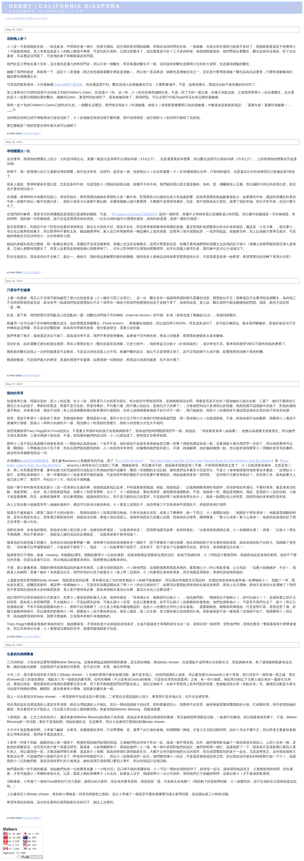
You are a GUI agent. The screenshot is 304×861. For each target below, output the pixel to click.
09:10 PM (27, 133)
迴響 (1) (37, 133)
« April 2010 (11, 18)
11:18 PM (27, 637)
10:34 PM (27, 818)
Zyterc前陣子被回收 (67, 84)
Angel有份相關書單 (34, 461)
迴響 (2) (37, 637)
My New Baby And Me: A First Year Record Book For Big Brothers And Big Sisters (212, 461)
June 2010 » (41, 18)
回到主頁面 (26, 18)
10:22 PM (27, 272)
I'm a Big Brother (129, 461)
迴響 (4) (37, 375)
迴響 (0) (37, 272)
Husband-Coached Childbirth (134, 214)
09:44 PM (27, 375)
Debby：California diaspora (65, 6)
